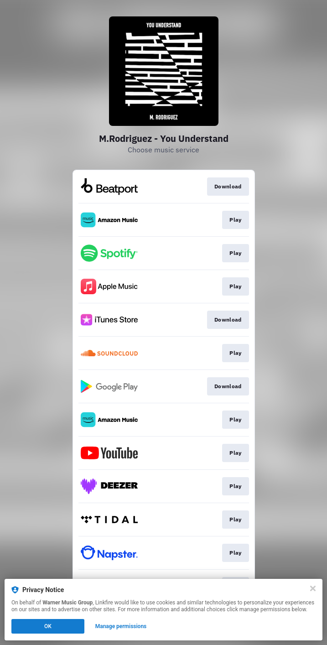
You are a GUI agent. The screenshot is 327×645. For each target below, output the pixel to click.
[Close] (313, 588)
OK (48, 626)
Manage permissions (121, 626)
